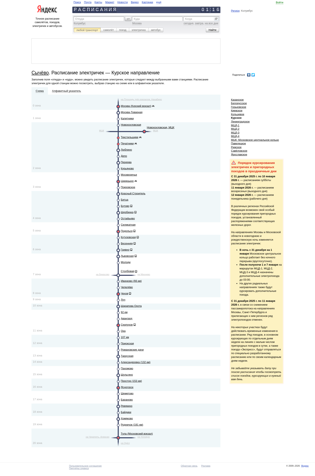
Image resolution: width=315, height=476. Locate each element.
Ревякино (126, 405)
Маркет (109, 2)
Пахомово (127, 368)
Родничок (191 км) (132, 424)
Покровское (128, 187)
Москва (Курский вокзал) (136, 105)
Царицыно (127, 180)
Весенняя (127, 243)
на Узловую (144, 437)
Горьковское (238, 107)
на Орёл (125, 443)
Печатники (127, 143)
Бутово (125, 205)
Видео (135, 2)
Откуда (79, 18)
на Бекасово (102, 274)
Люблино (126, 149)
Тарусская (127, 355)
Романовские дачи (132, 349)
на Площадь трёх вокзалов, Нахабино (141, 99)
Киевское (236, 110)
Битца (124, 199)
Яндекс (305, 466)
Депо (124, 155)
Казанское (237, 99)
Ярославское (239, 154)
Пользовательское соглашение (85, 466)
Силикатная (128, 224)
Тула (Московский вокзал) (137, 433)
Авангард (126, 318)
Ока (123, 330)
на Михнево (144, 274)
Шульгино (127, 374)
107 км (125, 337)
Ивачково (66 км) (131, 280)
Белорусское (239, 103)
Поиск (77, 2)
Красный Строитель (133, 193)
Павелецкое (238, 143)
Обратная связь (189, 466)
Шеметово (127, 393)
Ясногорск (127, 387)
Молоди (126, 262)
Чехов (124, 293)
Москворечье (129, 174)
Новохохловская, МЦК (160, 127)
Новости (123, 2)
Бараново (127, 399)
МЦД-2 (235, 128)
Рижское (236, 147)
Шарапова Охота (131, 305)
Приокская (127, 343)
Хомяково (127, 418)
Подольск (126, 230)
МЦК (101, 130)
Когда (188, 18)
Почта (87, 2)
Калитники (127, 118)
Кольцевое (237, 114)
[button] (128, 18)
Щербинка (127, 212)
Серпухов (127, 324)
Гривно (125, 249)
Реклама (205, 466)
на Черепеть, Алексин (97, 437)
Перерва (126, 162)
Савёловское (239, 150)
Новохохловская (131, 124)
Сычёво (40, 72)
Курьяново (127, 168)
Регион (235, 10)
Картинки (147, 2)
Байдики (126, 412)
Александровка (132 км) (135, 362)
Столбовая (127, 271)
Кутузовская (128, 237)
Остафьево (128, 218)
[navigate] (117, 2)
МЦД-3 (235, 132)
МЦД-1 (235, 125)
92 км (124, 312)
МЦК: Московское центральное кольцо (255, 139)
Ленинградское (240, 121)
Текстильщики (129, 137)
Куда (137, 18)
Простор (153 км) (131, 380)
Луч (123, 299)
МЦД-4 (235, 136)
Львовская (127, 255)
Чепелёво (127, 287)
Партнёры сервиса (79, 468)
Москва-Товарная (131, 112)
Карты (98, 2)
